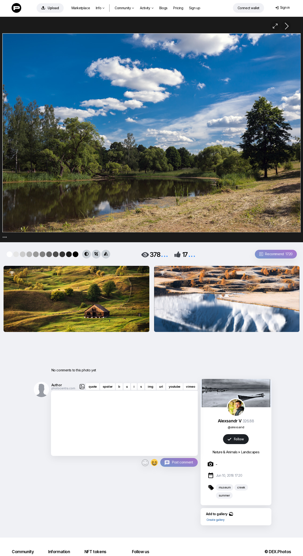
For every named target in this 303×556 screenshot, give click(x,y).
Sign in (282, 7)
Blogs (163, 8)
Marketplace (81, 8)
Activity (146, 8)
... (164, 254)
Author (56, 385)
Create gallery (215, 520)
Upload (50, 8)
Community (124, 8)
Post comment (182, 462)
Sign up (194, 8)
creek (241, 487)
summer (224, 495)
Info (100, 8)
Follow (236, 439)
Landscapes (250, 452)
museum (225, 487)
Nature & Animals (224, 452)
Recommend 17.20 (276, 254)
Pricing (178, 8)
